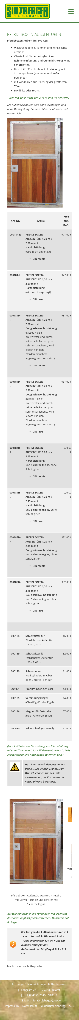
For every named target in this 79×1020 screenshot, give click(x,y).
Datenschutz (29, 1006)
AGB (71, 1006)
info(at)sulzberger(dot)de (46, 1000)
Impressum (12, 1006)
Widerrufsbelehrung (53, 1006)
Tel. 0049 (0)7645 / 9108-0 (40, 995)
